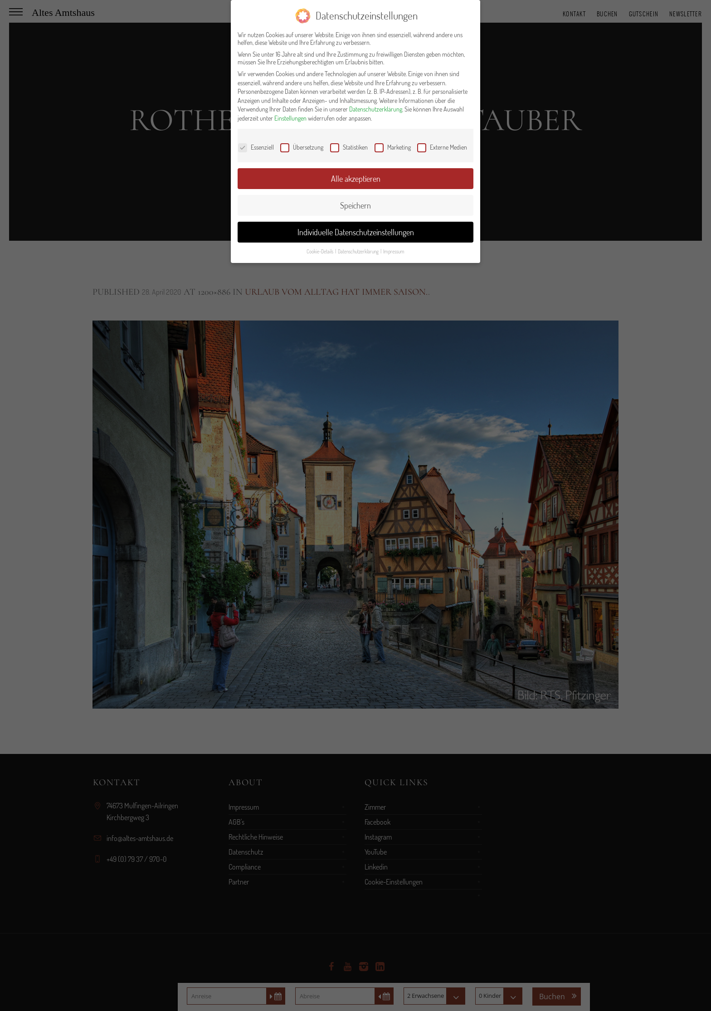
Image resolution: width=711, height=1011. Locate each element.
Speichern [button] (355, 205)
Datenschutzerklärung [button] (359, 251)
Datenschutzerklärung (375, 109)
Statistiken (349, 147)
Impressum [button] (393, 251)
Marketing (393, 147)
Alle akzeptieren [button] (355, 179)
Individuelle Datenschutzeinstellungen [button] (355, 232)
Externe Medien (442, 147)
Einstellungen (290, 118)
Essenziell (256, 147)
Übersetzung (301, 147)
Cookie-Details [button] (320, 251)
